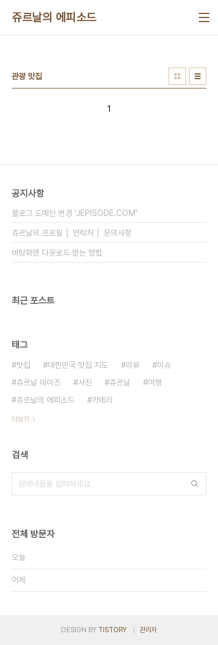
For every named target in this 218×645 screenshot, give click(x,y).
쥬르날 (119, 382)
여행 (155, 382)
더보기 (20, 419)
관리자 (148, 630)
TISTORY (112, 630)
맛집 (23, 365)
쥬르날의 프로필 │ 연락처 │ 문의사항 (71, 233)
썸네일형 (177, 76)
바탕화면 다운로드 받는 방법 (57, 252)
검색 (195, 484)
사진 (85, 382)
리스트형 (197, 76)
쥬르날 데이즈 (38, 382)
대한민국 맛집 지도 (78, 365)
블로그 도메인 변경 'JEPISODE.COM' (74, 213)
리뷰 (133, 365)
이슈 (164, 365)
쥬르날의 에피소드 (54, 17)
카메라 (102, 400)
